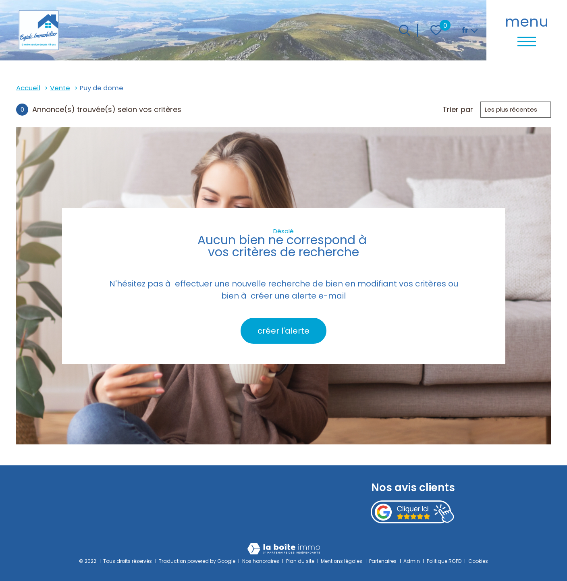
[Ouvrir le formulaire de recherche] (405, 30)
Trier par (457, 109)
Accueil (28, 88)
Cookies (478, 561)
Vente (60, 88)
